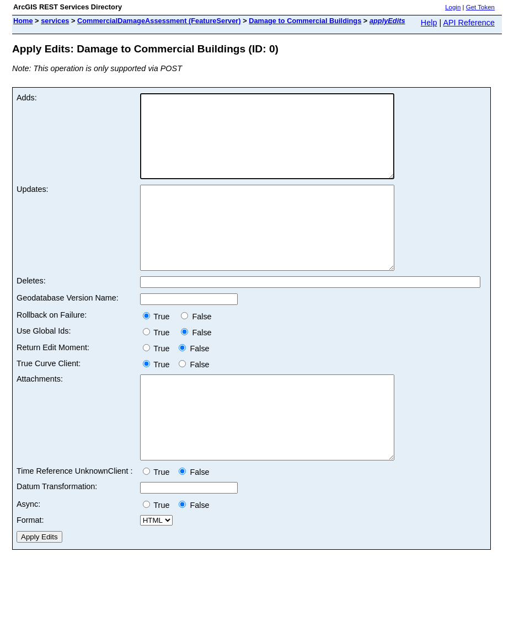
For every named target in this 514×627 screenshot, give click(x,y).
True (159, 349)
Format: (30, 569)
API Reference (469, 22)
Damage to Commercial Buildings (305, 21)
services (55, 21)
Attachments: (40, 412)
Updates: (33, 205)
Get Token (480, 7)
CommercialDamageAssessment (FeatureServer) (159, 21)
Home (23, 21)
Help (429, 22)
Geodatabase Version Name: (68, 330)
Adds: (27, 97)
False (196, 349)
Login (453, 7)
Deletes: (31, 313)
